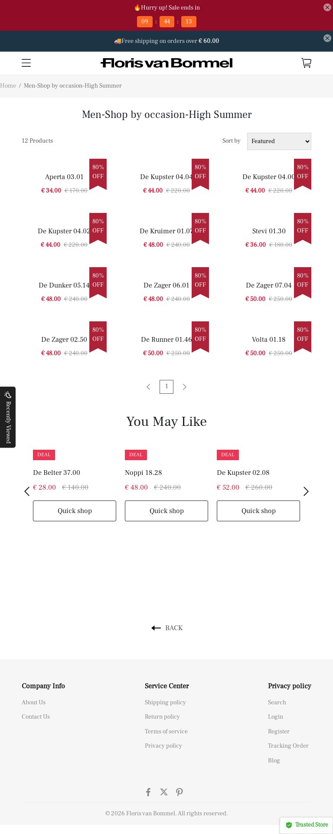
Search (277, 702)
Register (279, 732)
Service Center (167, 686)
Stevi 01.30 (269, 231)
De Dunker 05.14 (64, 285)
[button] (27, 491)
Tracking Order (288, 746)
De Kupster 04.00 (268, 177)
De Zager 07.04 (269, 285)
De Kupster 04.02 (64, 231)
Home (8, 86)
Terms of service (166, 732)
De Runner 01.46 (166, 339)
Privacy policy (163, 746)
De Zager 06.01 (166, 285)
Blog (274, 761)
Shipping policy (165, 702)
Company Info (43, 686)
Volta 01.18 (269, 339)
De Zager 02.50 (64, 339)
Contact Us (36, 717)
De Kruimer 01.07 (166, 231)
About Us (34, 702)
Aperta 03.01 (64, 177)
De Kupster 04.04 (166, 177)
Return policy (162, 717)
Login (275, 717)
